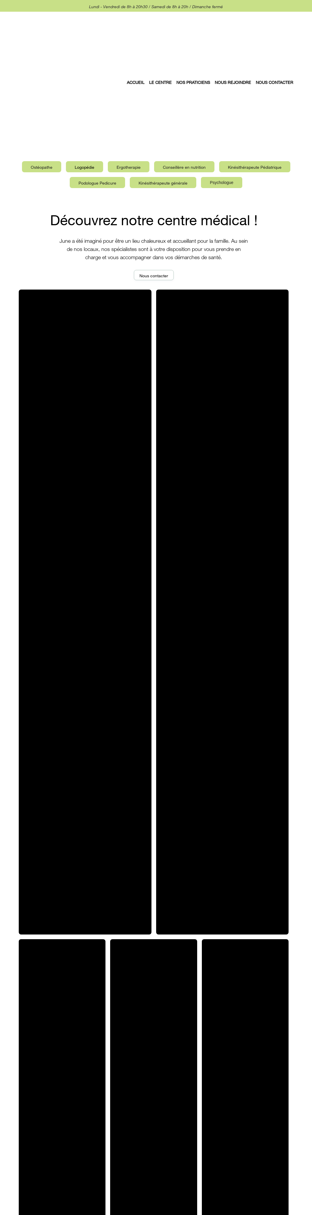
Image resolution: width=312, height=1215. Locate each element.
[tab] (41, 166)
